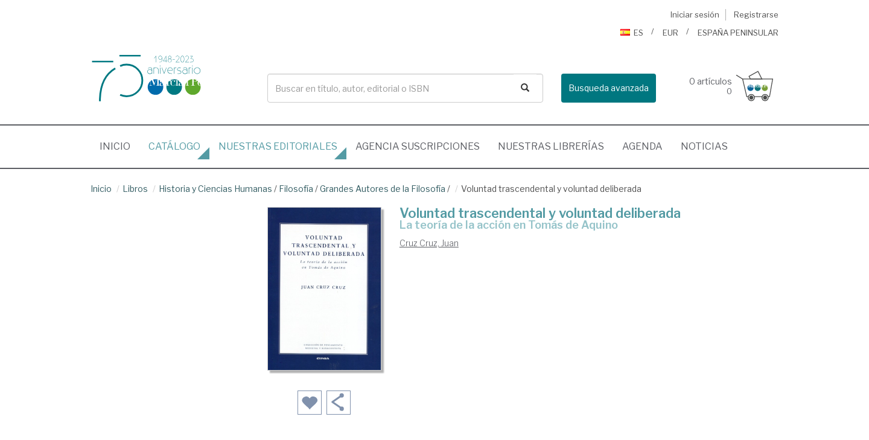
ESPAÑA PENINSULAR (738, 32)
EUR (670, 32)
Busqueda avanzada (608, 88)
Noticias (704, 146)
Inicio (119, 143)
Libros (135, 188)
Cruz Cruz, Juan (429, 243)
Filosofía (296, 188)
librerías (551, 146)
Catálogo (174, 146)
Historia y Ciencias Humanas (215, 188)
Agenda (642, 146)
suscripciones (417, 146)
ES (631, 32)
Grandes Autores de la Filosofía (382, 188)
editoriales (277, 146)
